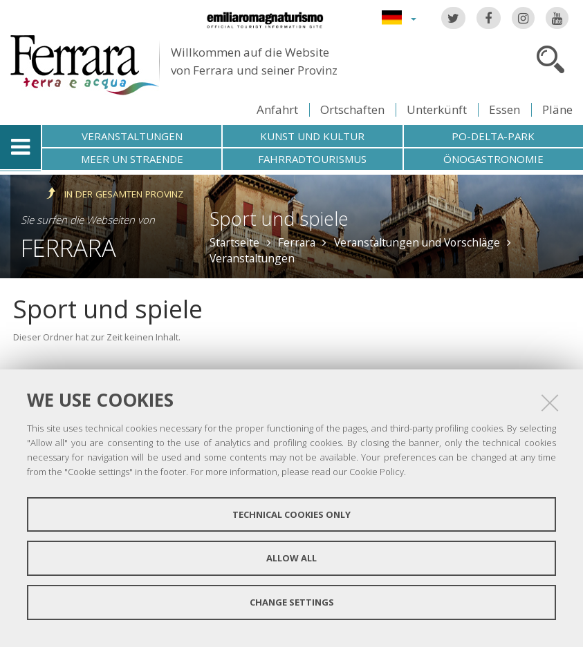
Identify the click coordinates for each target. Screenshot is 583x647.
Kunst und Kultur (312, 136)
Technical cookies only (291, 514)
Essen (504, 109)
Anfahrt (277, 109)
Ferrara (68, 247)
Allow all (291, 558)
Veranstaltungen (132, 136)
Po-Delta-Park (493, 136)
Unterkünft (437, 109)
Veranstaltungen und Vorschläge (417, 242)
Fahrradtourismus (312, 159)
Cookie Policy (376, 471)
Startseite (234, 242)
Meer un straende (132, 159)
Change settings (292, 602)
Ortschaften (352, 109)
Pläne (557, 109)
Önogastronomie (493, 159)
